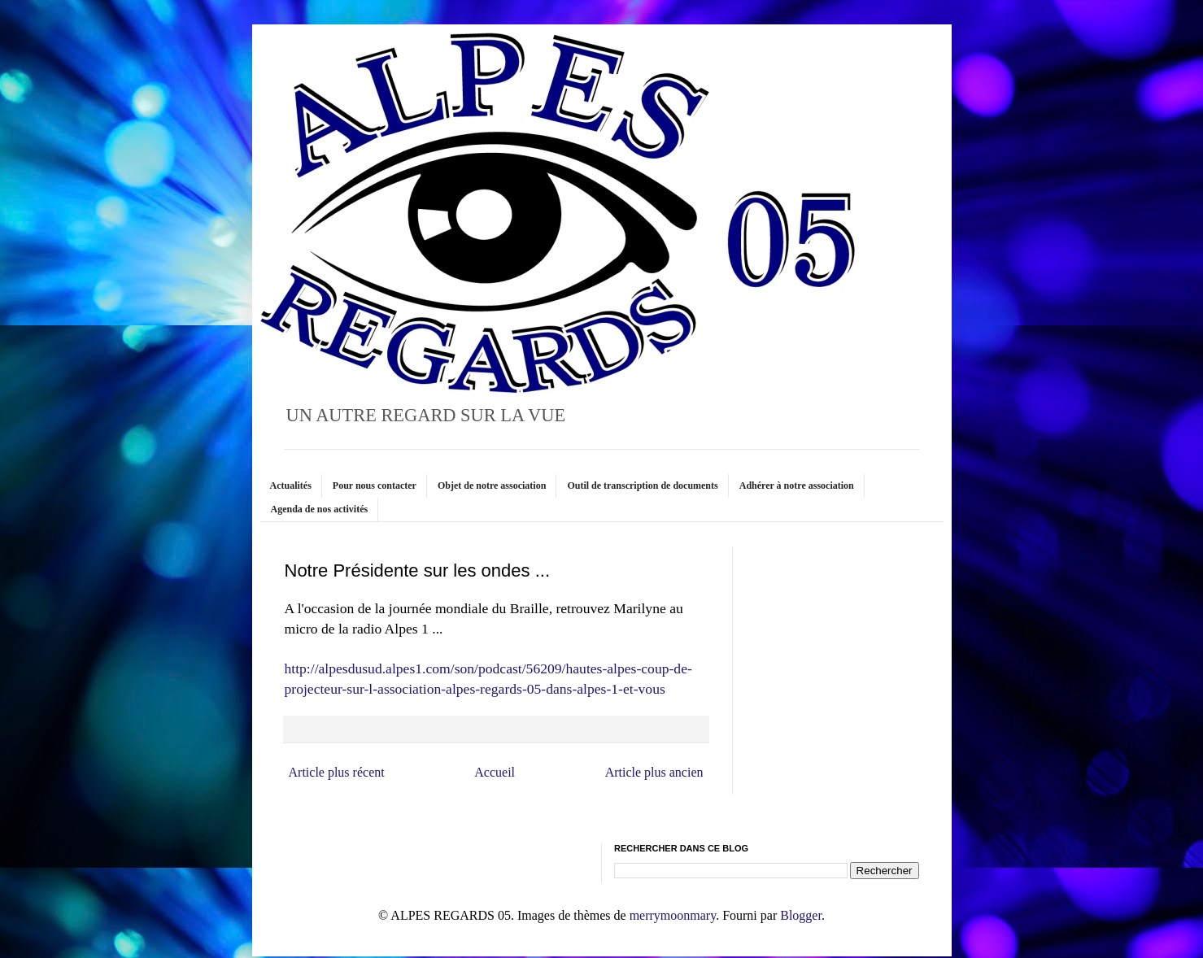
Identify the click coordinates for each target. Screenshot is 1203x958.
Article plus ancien (654, 772)
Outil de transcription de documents (642, 485)
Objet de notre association (492, 485)
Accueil (494, 772)
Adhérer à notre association (796, 485)
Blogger (801, 915)
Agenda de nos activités (319, 509)
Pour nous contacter (374, 485)
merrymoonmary (673, 915)
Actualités (291, 485)
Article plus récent (337, 772)
